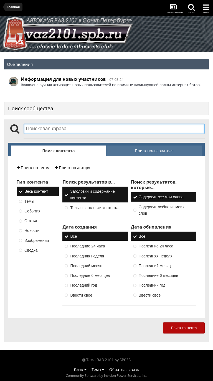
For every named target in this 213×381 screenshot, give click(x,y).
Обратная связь (124, 369)
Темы (29, 201)
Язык (80, 369)
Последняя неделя (87, 256)
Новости (31, 231)
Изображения (36, 240)
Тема (98, 369)
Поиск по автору (72, 167)
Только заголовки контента (94, 207)
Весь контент (36, 191)
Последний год (83, 285)
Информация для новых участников (63, 79)
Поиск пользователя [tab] (154, 150)
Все (73, 236)
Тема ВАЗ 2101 (100, 359)
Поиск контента (184, 328)
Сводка (30, 250)
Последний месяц (86, 266)
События (32, 211)
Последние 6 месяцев (90, 275)
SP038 (125, 359)
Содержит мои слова (161, 197)
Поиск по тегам (33, 167)
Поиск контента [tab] (58, 150)
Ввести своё (81, 295)
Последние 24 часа (87, 246)
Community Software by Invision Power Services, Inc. (106, 375)
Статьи (30, 221)
